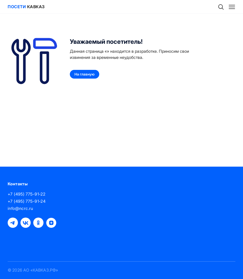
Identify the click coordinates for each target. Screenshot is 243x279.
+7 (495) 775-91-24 (27, 201)
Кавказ (26, 6)
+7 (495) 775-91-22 (26, 194)
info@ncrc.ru (20, 208)
